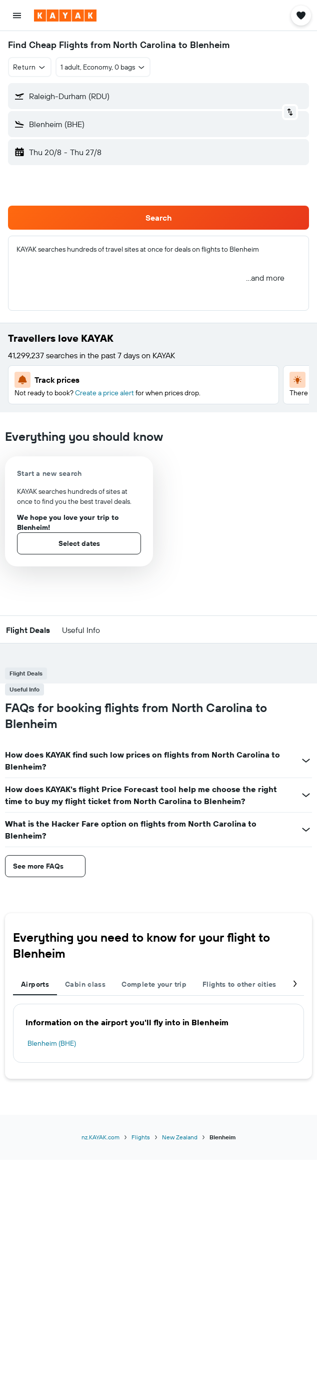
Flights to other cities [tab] (239, 984)
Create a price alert (104, 392)
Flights (141, 1137)
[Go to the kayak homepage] (65, 16)
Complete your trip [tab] (154, 984)
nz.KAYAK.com (101, 1137)
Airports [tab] (35, 984)
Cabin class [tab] (85, 984)
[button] (17, 16)
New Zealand (180, 1137)
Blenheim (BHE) (52, 1043)
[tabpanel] (159, 1033)
